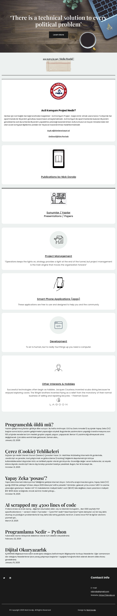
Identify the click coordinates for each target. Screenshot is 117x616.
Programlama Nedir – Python (35, 531)
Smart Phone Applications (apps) (58, 299)
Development (58, 341)
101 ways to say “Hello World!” (58, 58)
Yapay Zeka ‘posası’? (26, 478)
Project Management (58, 256)
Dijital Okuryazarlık (26, 549)
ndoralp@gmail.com (100, 591)
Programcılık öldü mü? (29, 424)
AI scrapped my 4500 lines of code (40, 505)
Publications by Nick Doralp (58, 177)
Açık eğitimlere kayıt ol (58, 130)
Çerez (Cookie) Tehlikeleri (32, 451)
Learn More (58, 34)
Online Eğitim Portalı (59, 136)
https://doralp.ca (107, 595)
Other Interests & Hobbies (58, 384)
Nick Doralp (91, 610)
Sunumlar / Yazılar (58, 212)
